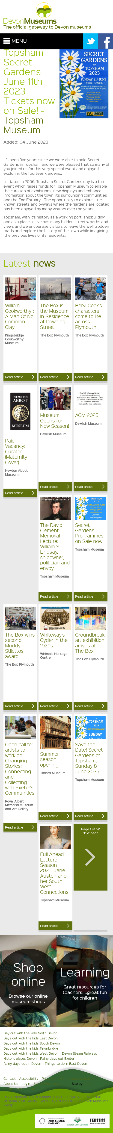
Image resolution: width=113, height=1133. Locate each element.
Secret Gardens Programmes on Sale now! (89, 533)
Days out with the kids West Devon (31, 1053)
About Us (10, 1083)
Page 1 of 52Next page (90, 831)
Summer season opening (49, 759)
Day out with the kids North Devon (30, 1033)
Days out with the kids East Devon (30, 1038)
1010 (87, 1083)
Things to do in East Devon (66, 1063)
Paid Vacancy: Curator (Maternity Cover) (16, 451)
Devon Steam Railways (79, 1053)
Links (31, 1088)
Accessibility (28, 1078)
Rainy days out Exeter (57, 1058)
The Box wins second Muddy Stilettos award (20, 645)
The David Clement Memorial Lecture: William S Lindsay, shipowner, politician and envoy (55, 546)
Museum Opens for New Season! (54, 420)
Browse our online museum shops (28, 998)
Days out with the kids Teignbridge (30, 1048)
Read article (14, 377)
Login (26, 1083)
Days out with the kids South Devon (31, 1043)
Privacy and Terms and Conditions (68, 1078)
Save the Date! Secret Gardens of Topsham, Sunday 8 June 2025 (89, 757)
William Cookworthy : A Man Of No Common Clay (19, 316)
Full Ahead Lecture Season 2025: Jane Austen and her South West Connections (54, 873)
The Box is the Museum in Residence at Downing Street (54, 316)
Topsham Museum (23, 125)
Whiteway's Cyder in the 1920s (54, 640)
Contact (9, 1078)
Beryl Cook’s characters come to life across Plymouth (88, 316)
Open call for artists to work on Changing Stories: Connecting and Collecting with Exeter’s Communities (19, 768)
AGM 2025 (86, 415)
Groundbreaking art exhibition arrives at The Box (93, 642)
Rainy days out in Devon (22, 1063)
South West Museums (51, 1083)
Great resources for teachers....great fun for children (85, 992)
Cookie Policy (13, 1088)
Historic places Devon (20, 1058)
